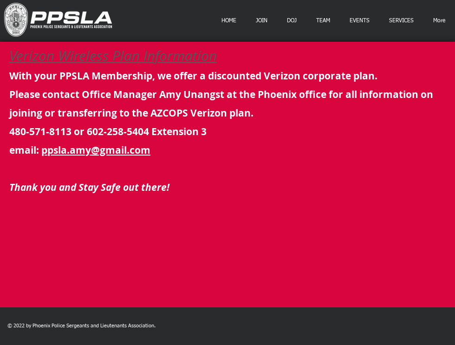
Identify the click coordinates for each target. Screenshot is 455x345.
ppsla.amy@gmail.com (95, 150)
